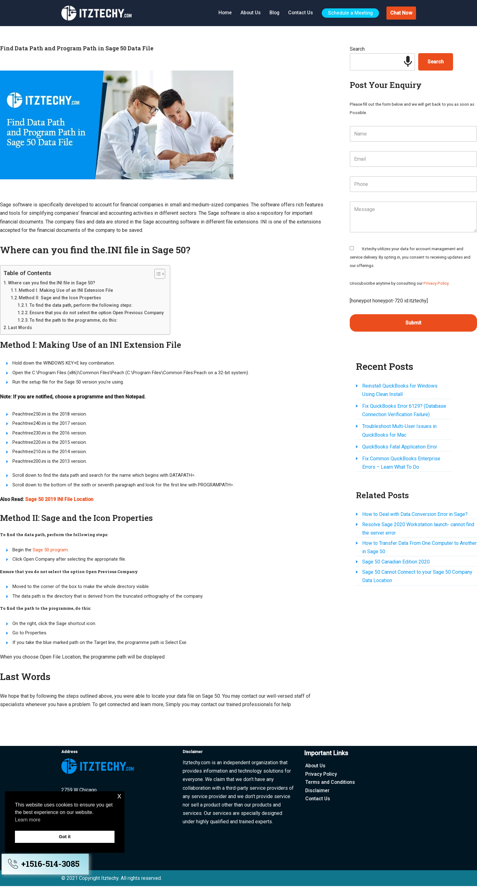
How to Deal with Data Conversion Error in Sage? (415, 515)
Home (223, 13)
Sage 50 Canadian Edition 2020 (396, 563)
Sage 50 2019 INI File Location (60, 500)
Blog (273, 13)
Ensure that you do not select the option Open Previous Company (97, 312)
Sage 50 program (50, 550)
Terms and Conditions (330, 783)
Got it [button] (65, 836)
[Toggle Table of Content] (157, 274)
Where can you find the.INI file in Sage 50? (51, 282)
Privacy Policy (435, 283)
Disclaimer (317, 791)
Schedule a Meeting (350, 13)
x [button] (119, 796)
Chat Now (401, 13)
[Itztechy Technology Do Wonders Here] (98, 13)
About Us (248, 13)
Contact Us (300, 13)
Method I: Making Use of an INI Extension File (66, 290)
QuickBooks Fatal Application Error (399, 447)
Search (357, 49)
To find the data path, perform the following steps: (81, 305)
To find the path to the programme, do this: (74, 320)
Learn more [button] (27, 819)
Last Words (20, 327)
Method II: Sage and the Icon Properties (60, 297)
